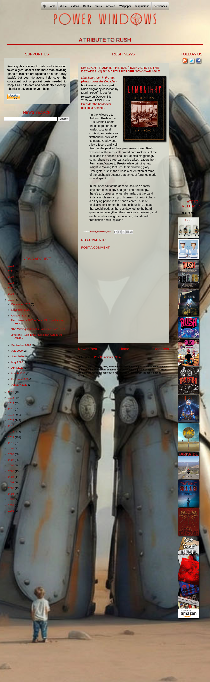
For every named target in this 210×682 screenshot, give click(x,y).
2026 (11, 265)
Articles (110, 6)
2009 (11, 448)
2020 (11, 299)
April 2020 (17, 367)
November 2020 (21, 309)
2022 (11, 288)
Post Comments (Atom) (108, 357)
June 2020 (17, 356)
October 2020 (19, 315)
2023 (11, 282)
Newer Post (87, 349)
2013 (11, 426)
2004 (11, 476)
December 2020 (21, 304)
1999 (11, 505)
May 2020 (17, 362)
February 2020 (20, 379)
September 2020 (21, 345)
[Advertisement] (35, 188)
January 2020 (19, 384)
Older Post (160, 349)
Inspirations (142, 6)
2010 (11, 443)
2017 (11, 403)
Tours (98, 6)
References (160, 6)
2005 (11, 471)
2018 (11, 397)
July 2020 (17, 350)
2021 (11, 293)
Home (124, 349)
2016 (11, 409)
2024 (11, 276)
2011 (11, 437)
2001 (11, 493)
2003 (11, 482)
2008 (11, 454)
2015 (11, 414)
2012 (11, 431)
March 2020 (18, 373)
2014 (11, 420)
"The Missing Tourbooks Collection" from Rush (38, 329)
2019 (11, 392)
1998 (11, 510)
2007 (11, 459)
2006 (11, 465)
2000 (11, 499)
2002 (11, 488)
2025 (11, 271)
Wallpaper (125, 6)
